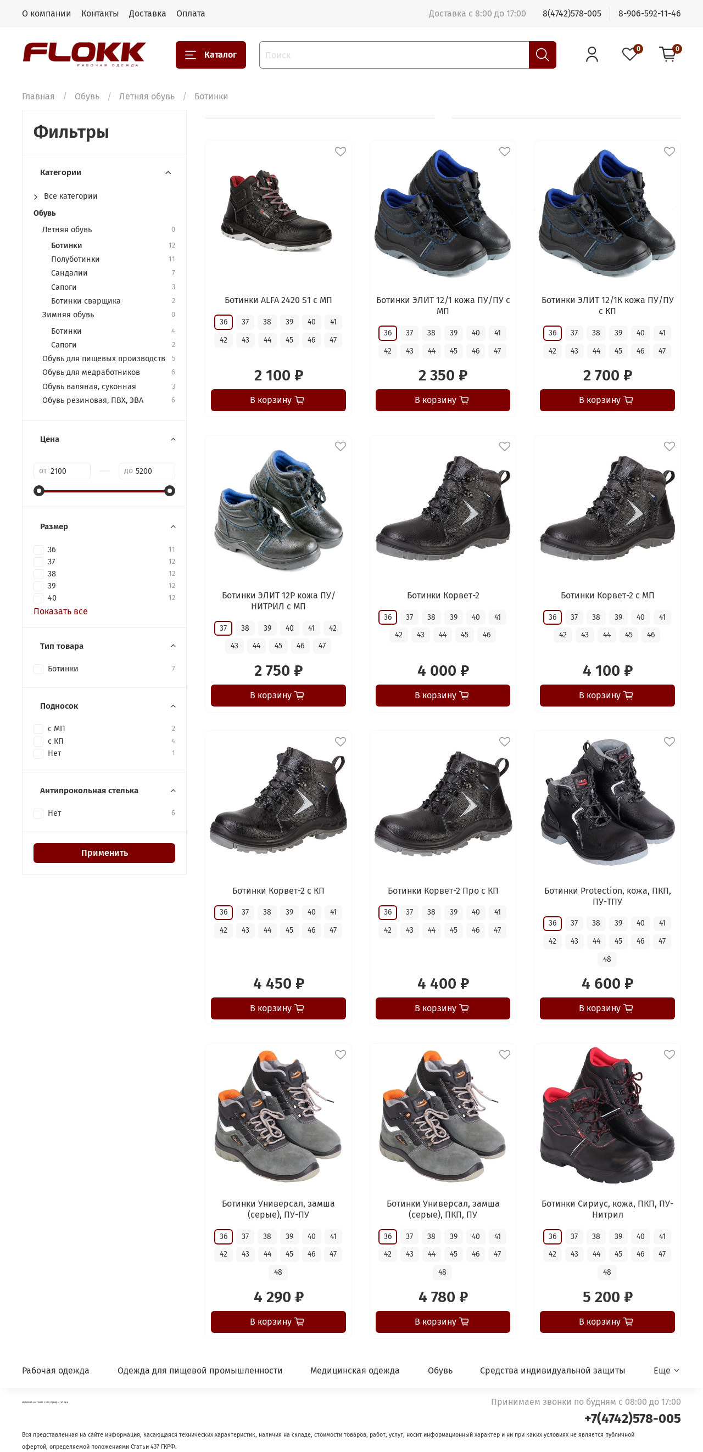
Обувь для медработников (91, 372)
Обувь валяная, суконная (89, 386)
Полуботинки (75, 259)
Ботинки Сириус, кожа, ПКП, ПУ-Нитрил (607, 1209)
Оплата (190, 13)
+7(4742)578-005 (632, 1418)
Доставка (147, 13)
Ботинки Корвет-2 (443, 595)
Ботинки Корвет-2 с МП (608, 595)
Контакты (100, 13)
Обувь (87, 96)
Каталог (211, 54)
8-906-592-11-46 (649, 13)
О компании (46, 13)
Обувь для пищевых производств (103, 358)
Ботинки (66, 245)
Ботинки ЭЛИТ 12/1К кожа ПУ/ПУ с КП (608, 305)
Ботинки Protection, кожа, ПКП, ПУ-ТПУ (607, 896)
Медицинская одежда (355, 1370)
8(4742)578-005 (572, 13)
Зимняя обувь (68, 314)
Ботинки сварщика (86, 301)
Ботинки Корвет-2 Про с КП (443, 890)
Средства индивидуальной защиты (553, 1370)
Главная (38, 96)
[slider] (39, 491)
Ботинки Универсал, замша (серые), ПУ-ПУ (278, 1209)
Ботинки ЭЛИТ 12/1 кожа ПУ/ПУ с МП (443, 305)
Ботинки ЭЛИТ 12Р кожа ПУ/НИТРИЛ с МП (279, 601)
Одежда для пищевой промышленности (200, 1370)
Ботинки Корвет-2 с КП (278, 890)
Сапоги (64, 287)
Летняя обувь (147, 96)
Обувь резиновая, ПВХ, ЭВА (92, 400)
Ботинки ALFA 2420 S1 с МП (278, 300)
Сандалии (69, 273)
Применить (104, 853)
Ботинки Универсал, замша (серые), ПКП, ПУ (443, 1209)
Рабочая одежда (56, 1370)
